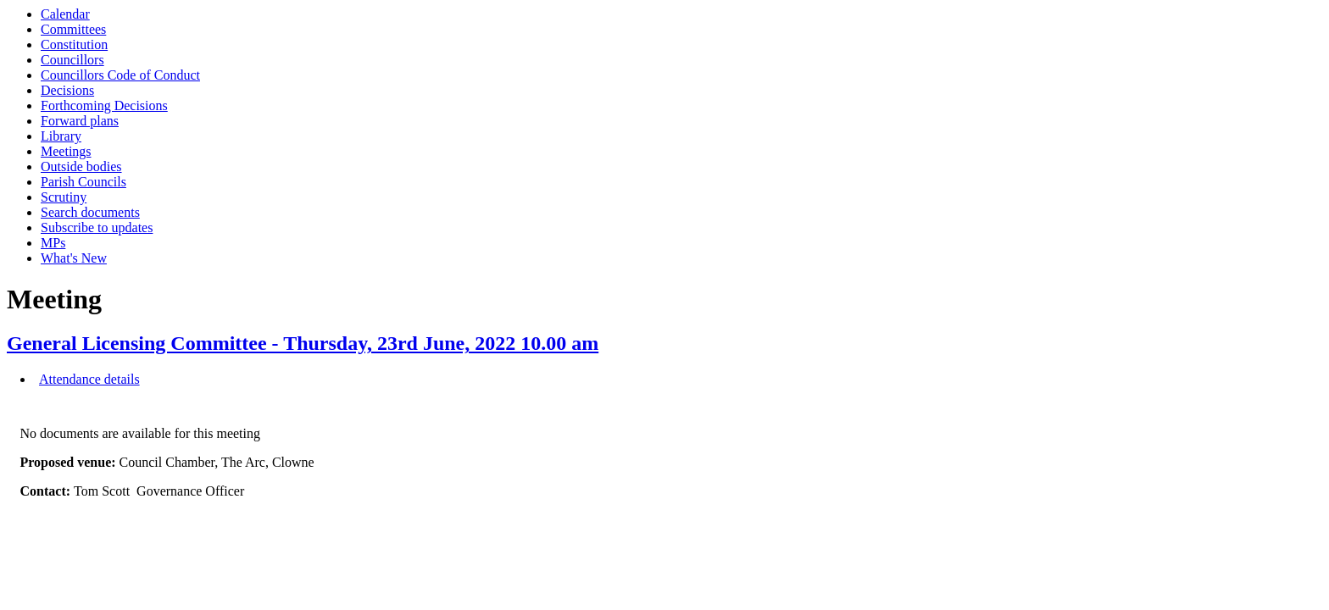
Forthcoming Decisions (104, 105)
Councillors (72, 60)
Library (61, 136)
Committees (73, 29)
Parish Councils (83, 182)
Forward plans (80, 121)
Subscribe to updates (97, 227)
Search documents (90, 212)
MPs (53, 243)
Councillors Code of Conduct (120, 75)
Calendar (65, 14)
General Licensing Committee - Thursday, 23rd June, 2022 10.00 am (302, 343)
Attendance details (89, 379)
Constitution (74, 44)
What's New (74, 258)
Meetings (66, 151)
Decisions (67, 90)
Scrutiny (63, 197)
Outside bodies (81, 166)
